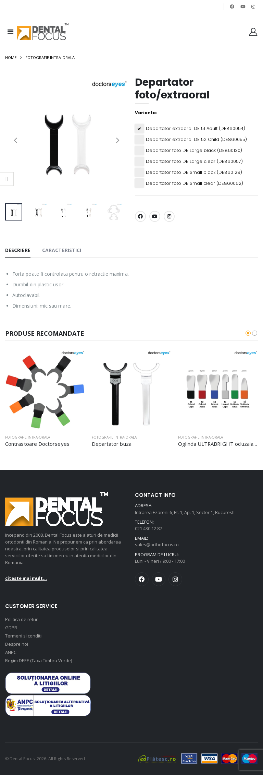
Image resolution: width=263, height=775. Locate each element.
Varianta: (146, 113)
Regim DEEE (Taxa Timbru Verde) (38, 660)
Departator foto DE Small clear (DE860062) (194, 183)
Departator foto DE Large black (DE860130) (194, 150)
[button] (248, 333)
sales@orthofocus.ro (157, 545)
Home (10, 57)
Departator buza (112, 443)
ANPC (10, 652)
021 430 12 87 (148, 528)
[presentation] (15, 139)
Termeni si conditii (23, 636)
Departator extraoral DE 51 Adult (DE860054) (195, 129)
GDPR (11, 627)
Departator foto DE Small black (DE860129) (194, 172)
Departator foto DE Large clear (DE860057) (194, 161)
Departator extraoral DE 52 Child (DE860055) (196, 139)
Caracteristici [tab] (61, 250)
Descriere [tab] (17, 250)
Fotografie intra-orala (50, 57)
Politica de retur (21, 619)
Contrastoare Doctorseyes (37, 443)
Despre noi (16, 644)
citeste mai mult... (26, 578)
